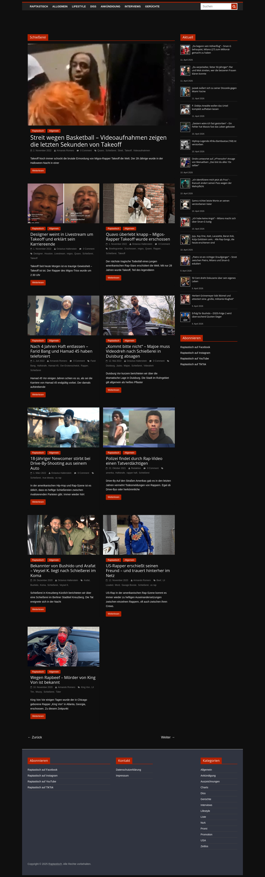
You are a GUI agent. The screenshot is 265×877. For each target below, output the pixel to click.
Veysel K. (64, 585)
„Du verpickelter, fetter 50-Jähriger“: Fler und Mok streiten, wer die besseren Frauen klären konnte (214, 70)
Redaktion (136, 468)
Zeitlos (204, 846)
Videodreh (149, 365)
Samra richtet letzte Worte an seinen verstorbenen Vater (210, 202)
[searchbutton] (234, 6)
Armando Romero (65, 150)
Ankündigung (110, 6)
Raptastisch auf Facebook (195, 347)
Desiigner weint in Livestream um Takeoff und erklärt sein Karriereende (61, 239)
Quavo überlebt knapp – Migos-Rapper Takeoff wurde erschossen (138, 236)
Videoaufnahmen (141, 150)
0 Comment (84, 150)
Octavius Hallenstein (67, 249)
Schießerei (111, 150)
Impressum (122, 775)
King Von (85, 687)
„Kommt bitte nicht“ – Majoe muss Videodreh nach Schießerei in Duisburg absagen (138, 351)
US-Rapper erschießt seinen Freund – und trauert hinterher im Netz (138, 570)
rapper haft (132, 473)
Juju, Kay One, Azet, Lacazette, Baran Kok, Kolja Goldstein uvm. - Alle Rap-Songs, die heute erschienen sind (213, 239)
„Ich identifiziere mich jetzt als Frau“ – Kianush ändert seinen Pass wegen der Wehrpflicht (212, 183)
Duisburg (110, 365)
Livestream (59, 253)
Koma (43, 585)
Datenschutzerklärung (128, 769)
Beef (159, 580)
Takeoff (128, 150)
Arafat (87, 580)
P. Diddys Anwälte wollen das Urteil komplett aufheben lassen (210, 107)
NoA (203, 822)
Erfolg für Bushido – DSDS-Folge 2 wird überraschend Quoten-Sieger (212, 315)
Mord (117, 585)
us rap (58, 478)
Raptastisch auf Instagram (195, 352)
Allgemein (60, 6)
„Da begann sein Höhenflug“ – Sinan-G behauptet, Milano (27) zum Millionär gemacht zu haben (211, 49)
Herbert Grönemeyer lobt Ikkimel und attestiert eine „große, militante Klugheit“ (213, 297)
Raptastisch (39, 6)
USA (203, 840)
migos (70, 253)
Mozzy (39, 692)
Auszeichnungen (210, 781)
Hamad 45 (53, 365)
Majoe (127, 365)
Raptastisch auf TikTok (193, 364)
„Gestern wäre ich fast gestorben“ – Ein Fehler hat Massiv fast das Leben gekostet (213, 125)
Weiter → (168, 737)
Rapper (156, 248)
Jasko (119, 365)
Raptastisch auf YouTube (194, 358)
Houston (49, 253)
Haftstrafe (42, 365)
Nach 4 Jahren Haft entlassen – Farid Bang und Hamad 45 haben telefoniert (61, 351)
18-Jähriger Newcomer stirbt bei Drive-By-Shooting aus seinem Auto (60, 463)
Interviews (133, 6)
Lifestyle (79, 6)
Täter (58, 692)
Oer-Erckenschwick (69, 365)
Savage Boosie (129, 585)
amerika (110, 473)
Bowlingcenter (116, 248)
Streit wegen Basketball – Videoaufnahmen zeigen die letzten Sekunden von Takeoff (98, 140)
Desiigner (38, 253)
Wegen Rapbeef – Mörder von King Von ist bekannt (63, 680)
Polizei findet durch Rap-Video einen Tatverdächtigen (134, 461)
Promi (204, 828)
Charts (204, 787)
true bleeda (48, 478)
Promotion (206, 834)
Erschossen (130, 248)
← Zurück (35, 737)
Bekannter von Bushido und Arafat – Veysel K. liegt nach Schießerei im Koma (63, 570)
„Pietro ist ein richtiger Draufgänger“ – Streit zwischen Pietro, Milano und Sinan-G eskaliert (214, 260)
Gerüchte (152, 6)
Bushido (34, 585)
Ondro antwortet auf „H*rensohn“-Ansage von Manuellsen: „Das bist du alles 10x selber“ (213, 162)
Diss (93, 6)
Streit (120, 150)
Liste (203, 816)
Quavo (101, 150)
